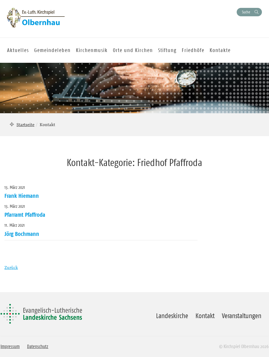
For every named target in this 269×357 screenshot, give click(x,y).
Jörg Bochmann (21, 234)
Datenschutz (37, 346)
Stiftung (167, 50)
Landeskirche (172, 316)
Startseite (25, 124)
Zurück (11, 267)
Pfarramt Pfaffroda (24, 214)
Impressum (10, 346)
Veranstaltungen (241, 316)
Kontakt (205, 316)
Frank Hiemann (21, 196)
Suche (246, 11)
